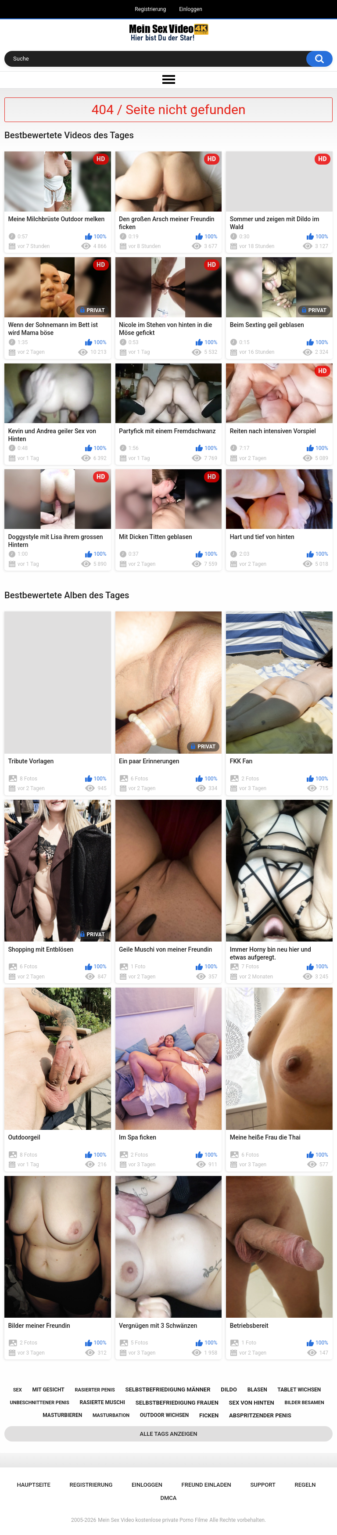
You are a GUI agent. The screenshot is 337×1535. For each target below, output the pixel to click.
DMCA (169, 1498)
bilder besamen (304, 1403)
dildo (229, 1389)
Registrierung (150, 9)
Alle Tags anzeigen (168, 1434)
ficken (209, 1415)
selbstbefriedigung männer (167, 1389)
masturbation (111, 1415)
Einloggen (190, 9)
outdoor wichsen (164, 1415)
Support (263, 1484)
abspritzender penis (260, 1415)
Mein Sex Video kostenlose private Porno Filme (153, 1520)
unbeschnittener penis (39, 1403)
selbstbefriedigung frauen (177, 1402)
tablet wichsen (299, 1390)
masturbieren (62, 1415)
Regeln (305, 1484)
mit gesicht (48, 1390)
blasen (257, 1390)
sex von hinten (251, 1402)
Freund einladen (206, 1484)
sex (17, 1390)
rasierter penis (95, 1390)
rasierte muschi (102, 1402)
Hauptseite (33, 1484)
